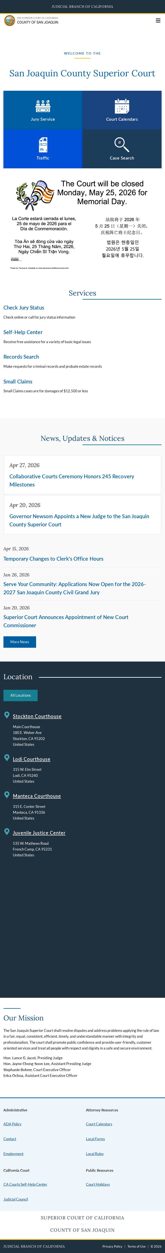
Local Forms (95, 1139)
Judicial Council (15, 1199)
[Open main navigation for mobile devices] (158, 20)
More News (19, 642)
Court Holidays (98, 1184)
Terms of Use (136, 1246)
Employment (13, 1153)
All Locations (20, 695)
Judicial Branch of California (82, 6)
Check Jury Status (23, 307)
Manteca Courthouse (37, 796)
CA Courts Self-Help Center (25, 1184)
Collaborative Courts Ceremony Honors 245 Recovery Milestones (71, 480)
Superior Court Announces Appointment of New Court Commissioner (65, 621)
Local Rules (95, 1153)
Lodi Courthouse (31, 759)
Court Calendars (99, 1124)
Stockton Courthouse (37, 716)
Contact (9, 1139)
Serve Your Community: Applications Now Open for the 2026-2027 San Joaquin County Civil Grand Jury (74, 588)
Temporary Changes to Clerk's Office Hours (53, 558)
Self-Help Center (23, 332)
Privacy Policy (112, 1246)
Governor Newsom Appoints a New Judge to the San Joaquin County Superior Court (79, 520)
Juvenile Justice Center (39, 833)
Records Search (21, 357)
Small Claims (17, 381)
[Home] (21, 23)
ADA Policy (12, 1124)
